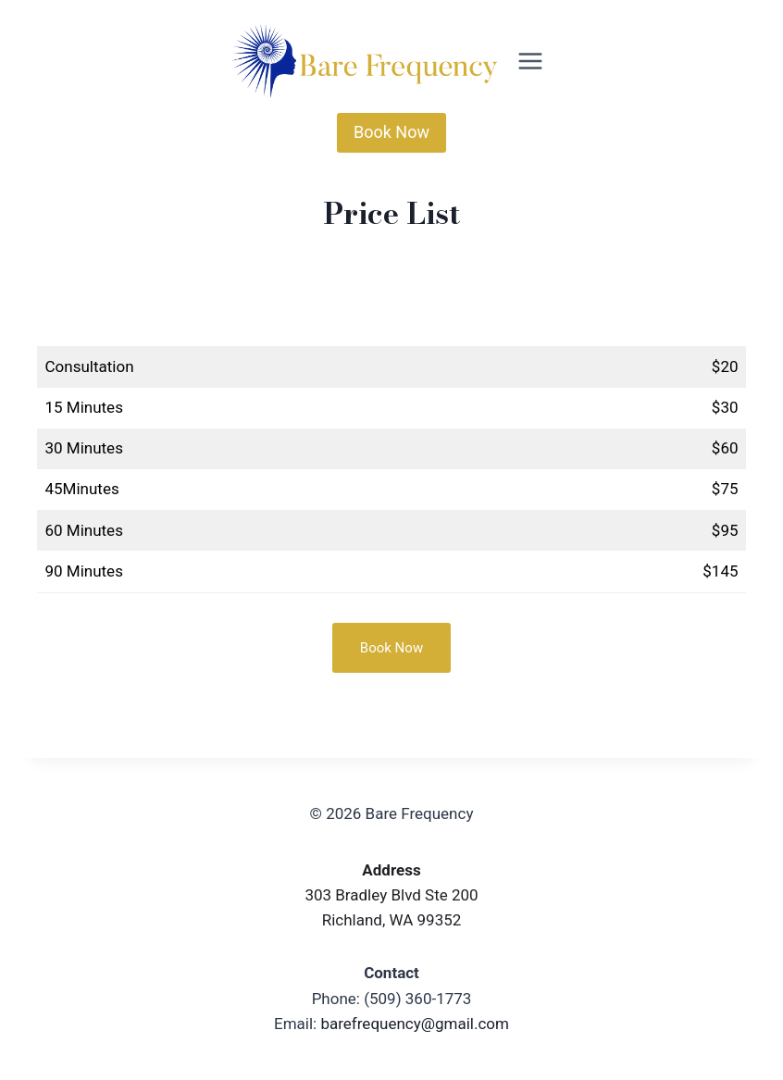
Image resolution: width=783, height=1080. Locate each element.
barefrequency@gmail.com (414, 1023)
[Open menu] (531, 61)
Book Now (391, 132)
